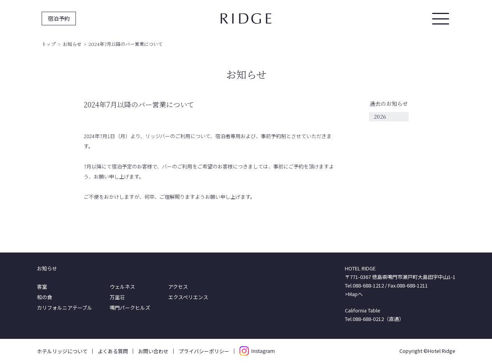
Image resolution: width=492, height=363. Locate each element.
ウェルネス (122, 286)
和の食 (44, 297)
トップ (49, 43)
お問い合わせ (153, 351)
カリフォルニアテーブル (64, 307)
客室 (42, 286)
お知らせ (72, 43)
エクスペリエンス (188, 297)
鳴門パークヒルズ (130, 307)
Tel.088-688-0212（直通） (374, 319)
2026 (380, 116)
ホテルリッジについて (62, 351)
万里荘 (117, 297)
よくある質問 (113, 351)
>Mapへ (354, 294)
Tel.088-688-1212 (364, 285)
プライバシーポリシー (204, 351)
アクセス (178, 286)
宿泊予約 (59, 18)
